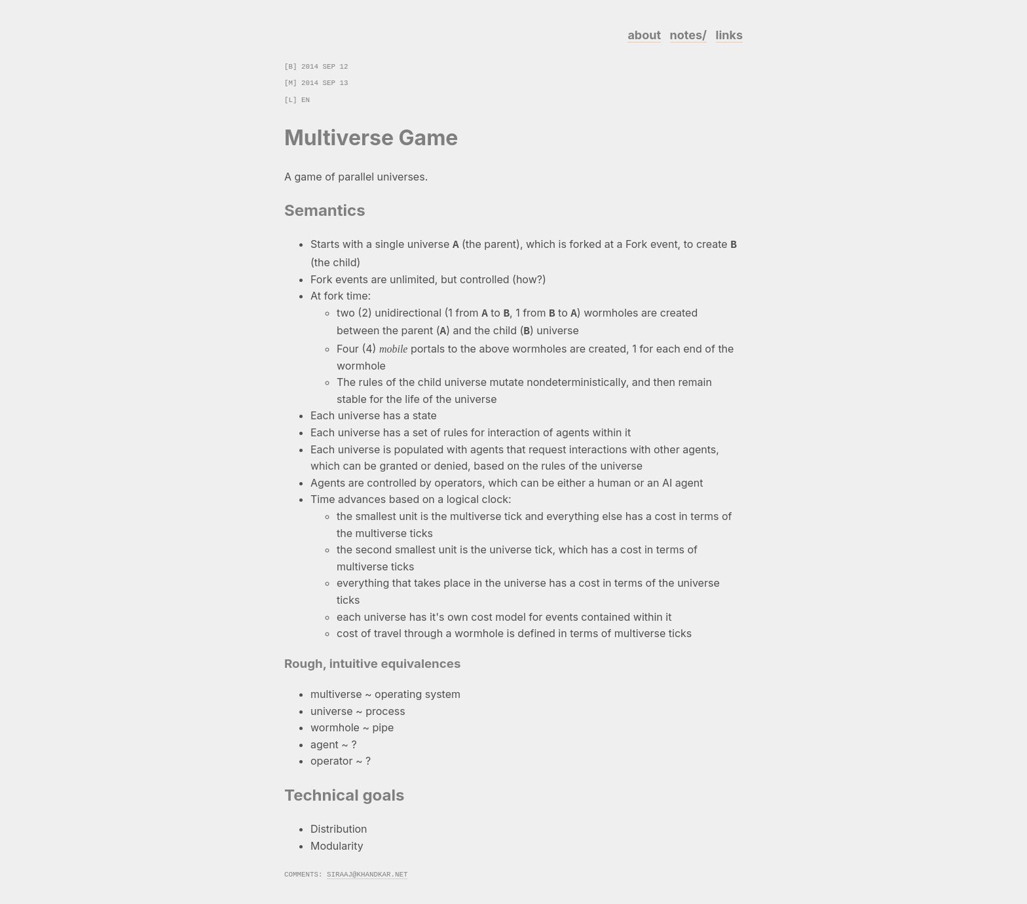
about (644, 35)
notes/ (688, 35)
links (729, 35)
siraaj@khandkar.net (367, 870)
